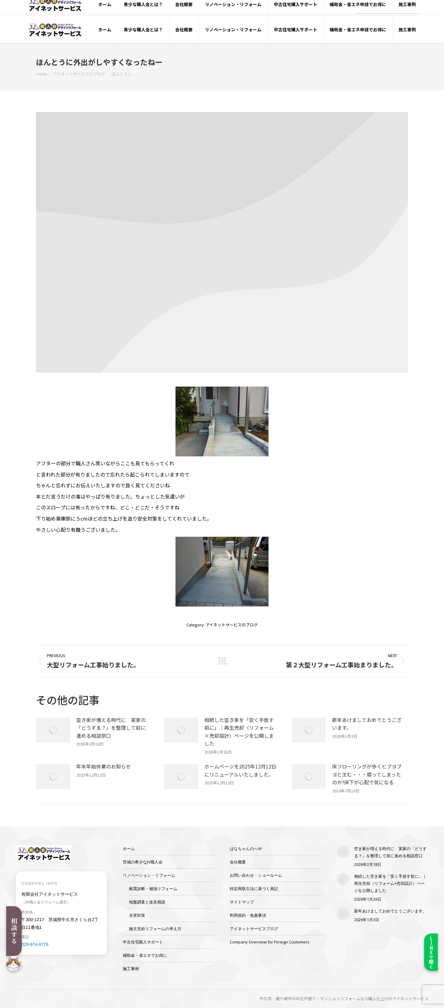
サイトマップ (242, 902)
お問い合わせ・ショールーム (256, 875)
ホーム (129, 848)
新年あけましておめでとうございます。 (367, 724)
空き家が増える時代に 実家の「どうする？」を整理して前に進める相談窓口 (111, 727)
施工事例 (131, 968)
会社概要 (238, 862)
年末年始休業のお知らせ (103, 766)
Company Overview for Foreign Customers (269, 942)
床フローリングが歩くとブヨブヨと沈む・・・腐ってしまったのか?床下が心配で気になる (367, 774)
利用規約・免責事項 (248, 915)
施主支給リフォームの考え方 (155, 928)
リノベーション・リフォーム (149, 875)
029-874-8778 (330, 8)
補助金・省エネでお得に (145, 955)
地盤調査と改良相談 (147, 902)
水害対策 (137, 915)
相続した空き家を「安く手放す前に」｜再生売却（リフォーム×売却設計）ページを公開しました (239, 731)
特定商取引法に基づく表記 (254, 888)
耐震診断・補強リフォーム (153, 888)
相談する (14, 931)
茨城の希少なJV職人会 (142, 862)
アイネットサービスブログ (254, 928)
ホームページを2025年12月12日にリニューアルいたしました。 (240, 770)
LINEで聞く (431, 952)
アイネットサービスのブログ (232, 625)
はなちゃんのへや (246, 848)
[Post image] (53, 730)
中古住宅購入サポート (143, 942)
